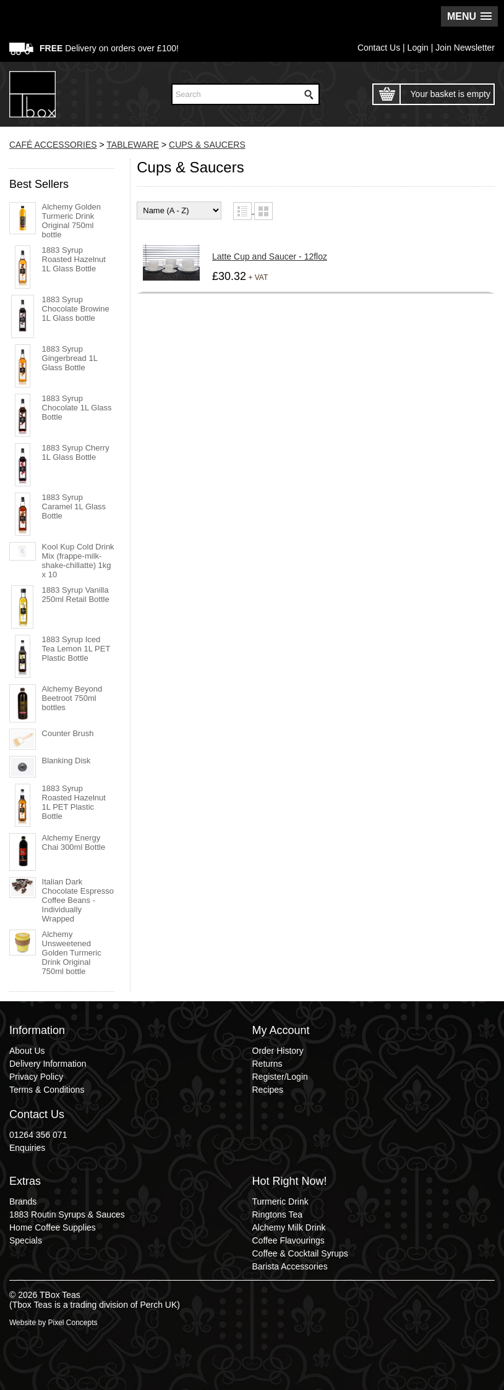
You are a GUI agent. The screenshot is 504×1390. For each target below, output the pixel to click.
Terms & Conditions (46, 1090)
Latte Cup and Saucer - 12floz (269, 256)
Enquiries (27, 1148)
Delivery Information (48, 1064)
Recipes (268, 1090)
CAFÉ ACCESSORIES (53, 145)
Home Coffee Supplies (52, 1227)
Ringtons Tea (277, 1214)
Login (418, 48)
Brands (22, 1201)
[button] (469, 16)
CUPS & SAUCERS (207, 145)
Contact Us (378, 48)
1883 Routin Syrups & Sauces (67, 1214)
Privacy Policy (36, 1077)
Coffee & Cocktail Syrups (300, 1253)
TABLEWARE (132, 145)
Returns (267, 1064)
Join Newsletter (465, 48)
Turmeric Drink (280, 1201)
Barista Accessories (290, 1266)
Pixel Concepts (72, 1322)
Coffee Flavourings (288, 1240)
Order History (278, 1051)
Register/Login (280, 1077)
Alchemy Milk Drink (289, 1227)
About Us (27, 1051)
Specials (25, 1240)
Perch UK (158, 1305)
